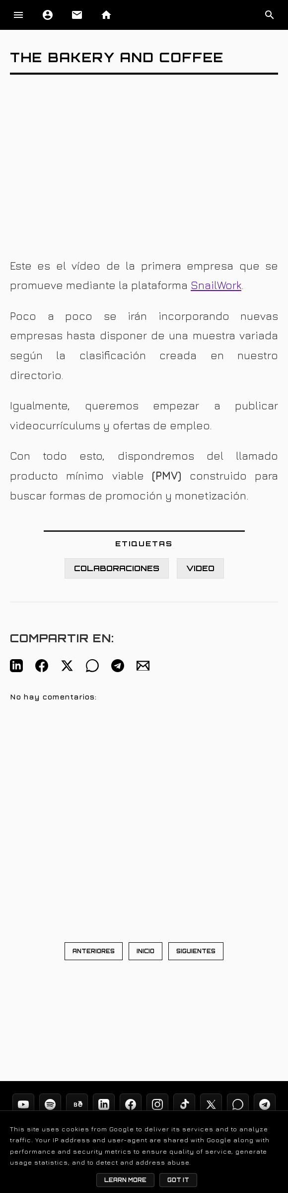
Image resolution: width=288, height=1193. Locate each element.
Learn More (125, 1180)
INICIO (145, 951)
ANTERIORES (93, 951)
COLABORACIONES (116, 568)
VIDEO (200, 568)
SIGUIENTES (196, 951)
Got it (178, 1180)
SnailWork (216, 285)
